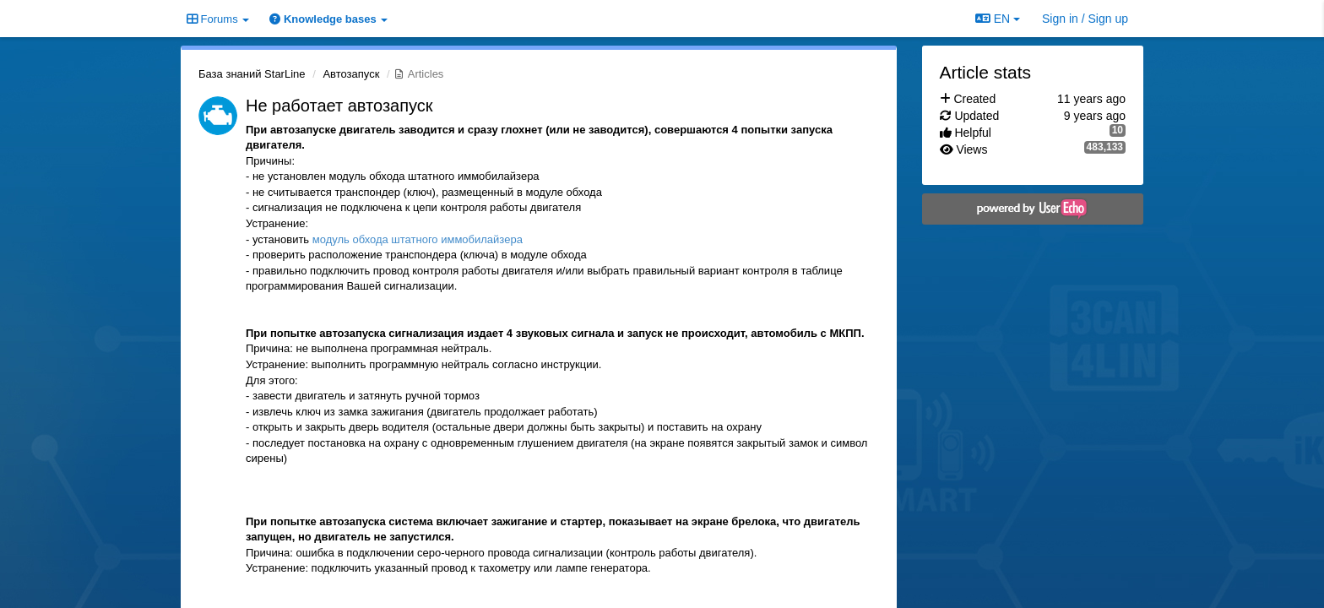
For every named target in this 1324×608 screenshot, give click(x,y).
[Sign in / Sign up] (1085, 18)
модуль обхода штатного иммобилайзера (417, 239)
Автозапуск (351, 74)
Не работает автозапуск (339, 105)
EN (997, 18)
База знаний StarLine (252, 74)
